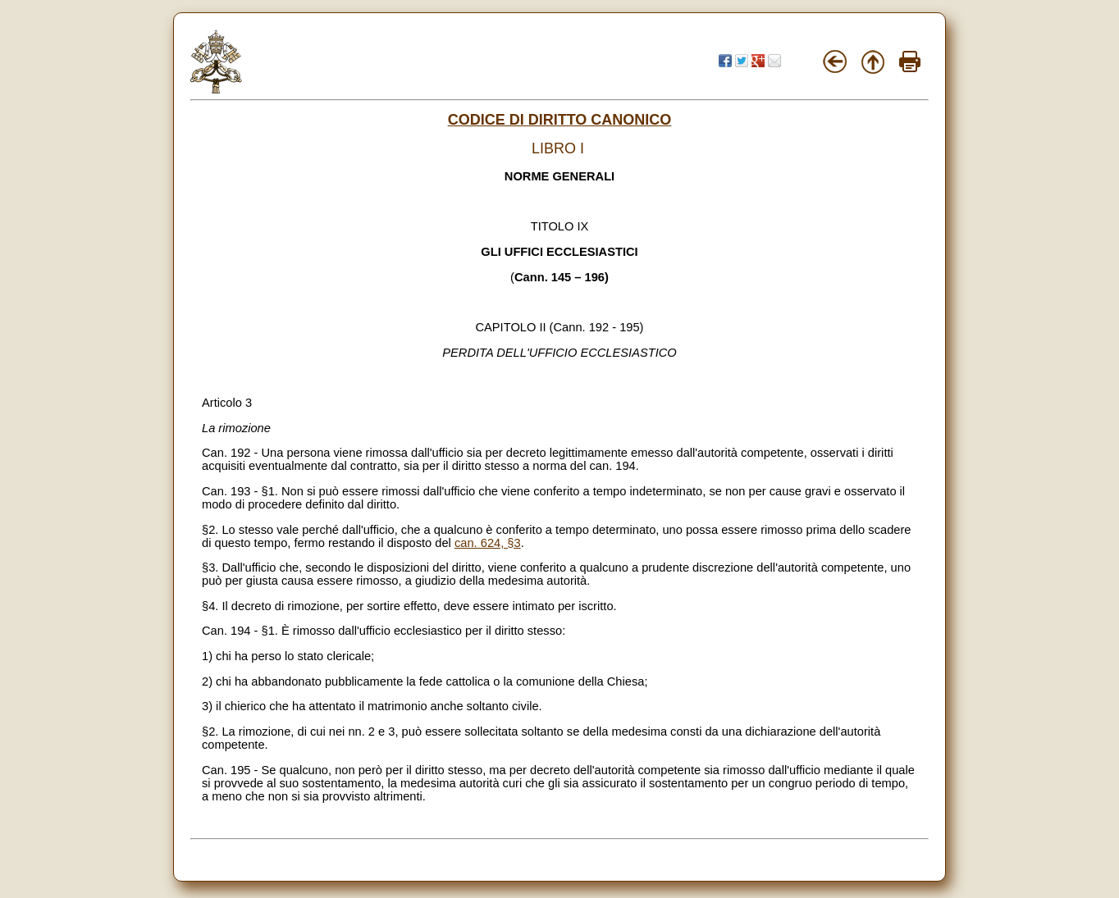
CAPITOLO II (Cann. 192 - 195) (559, 327)
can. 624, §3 (487, 542)
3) (207, 706)
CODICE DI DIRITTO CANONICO (560, 120)
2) (207, 681)
